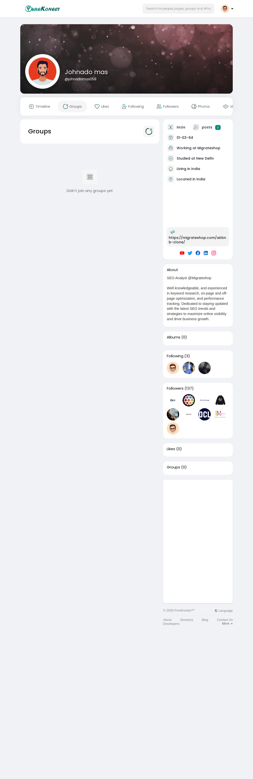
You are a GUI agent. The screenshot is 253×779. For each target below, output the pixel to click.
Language (223, 610)
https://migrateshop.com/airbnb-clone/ (197, 240)
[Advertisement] (198, 511)
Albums (173, 337)
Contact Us (225, 619)
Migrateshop (208, 148)
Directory (186, 619)
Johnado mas (86, 72)
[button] (178, 9)
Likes (171, 449)
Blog (205, 619)
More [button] (227, 623)
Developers (171, 623)
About (167, 619)
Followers (175, 388)
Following (175, 356)
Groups (173, 467)
